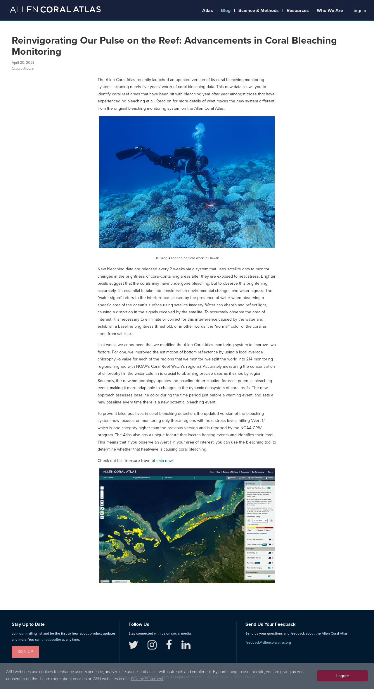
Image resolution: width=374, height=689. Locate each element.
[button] (361, 10)
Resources (298, 10)
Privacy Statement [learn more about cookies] (147, 678)
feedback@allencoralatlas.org (268, 642)
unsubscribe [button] (51, 640)
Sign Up (25, 651)
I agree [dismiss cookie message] (342, 675)
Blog (226, 10)
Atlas (207, 10)
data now (164, 460)
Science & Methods (258, 10)
